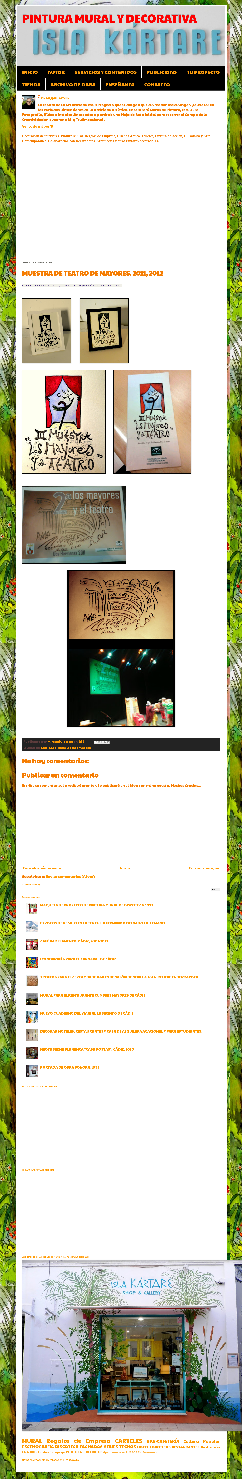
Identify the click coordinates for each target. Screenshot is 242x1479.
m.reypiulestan (55, 97)
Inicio (125, 868)
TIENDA (31, 84)
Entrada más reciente (42, 868)
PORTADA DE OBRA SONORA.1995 (69, 1067)
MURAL (32, 1440)
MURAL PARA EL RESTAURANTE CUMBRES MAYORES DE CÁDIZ (92, 995)
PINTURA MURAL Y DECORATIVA (109, 18)
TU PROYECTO (203, 72)
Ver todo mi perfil (37, 126)
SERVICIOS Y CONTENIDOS (106, 72)
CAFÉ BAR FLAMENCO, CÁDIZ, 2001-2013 (74, 940)
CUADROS (29, 1452)
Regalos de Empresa (74, 747)
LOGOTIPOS (160, 1446)
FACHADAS (91, 1446)
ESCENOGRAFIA (38, 1446)
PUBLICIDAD (161, 72)
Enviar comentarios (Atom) (70, 876)
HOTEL (143, 1446)
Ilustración (210, 1446)
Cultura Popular (201, 1441)
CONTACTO (157, 84)
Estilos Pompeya (51, 1452)
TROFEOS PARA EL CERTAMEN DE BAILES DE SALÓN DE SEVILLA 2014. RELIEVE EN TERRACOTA (119, 976)
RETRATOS (94, 1452)
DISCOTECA (66, 1446)
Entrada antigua (204, 868)
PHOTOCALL (75, 1452)
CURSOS (131, 1452)
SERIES (111, 1446)
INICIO (30, 72)
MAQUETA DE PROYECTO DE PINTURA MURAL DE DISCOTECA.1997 (96, 904)
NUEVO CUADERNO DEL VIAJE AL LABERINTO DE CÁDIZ (87, 1013)
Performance (147, 1452)
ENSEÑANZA (119, 84)
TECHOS (127, 1446)
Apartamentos (114, 1452)
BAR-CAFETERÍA (163, 1441)
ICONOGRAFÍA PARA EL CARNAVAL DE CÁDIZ (78, 958)
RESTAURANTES (185, 1446)
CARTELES (48, 747)
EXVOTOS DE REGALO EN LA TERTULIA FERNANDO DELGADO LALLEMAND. (103, 922)
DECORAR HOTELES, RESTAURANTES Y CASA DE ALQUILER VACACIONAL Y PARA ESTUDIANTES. (121, 1031)
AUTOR (56, 72)
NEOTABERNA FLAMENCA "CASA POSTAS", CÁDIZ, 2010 (87, 1049)
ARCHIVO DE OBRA (73, 84)
